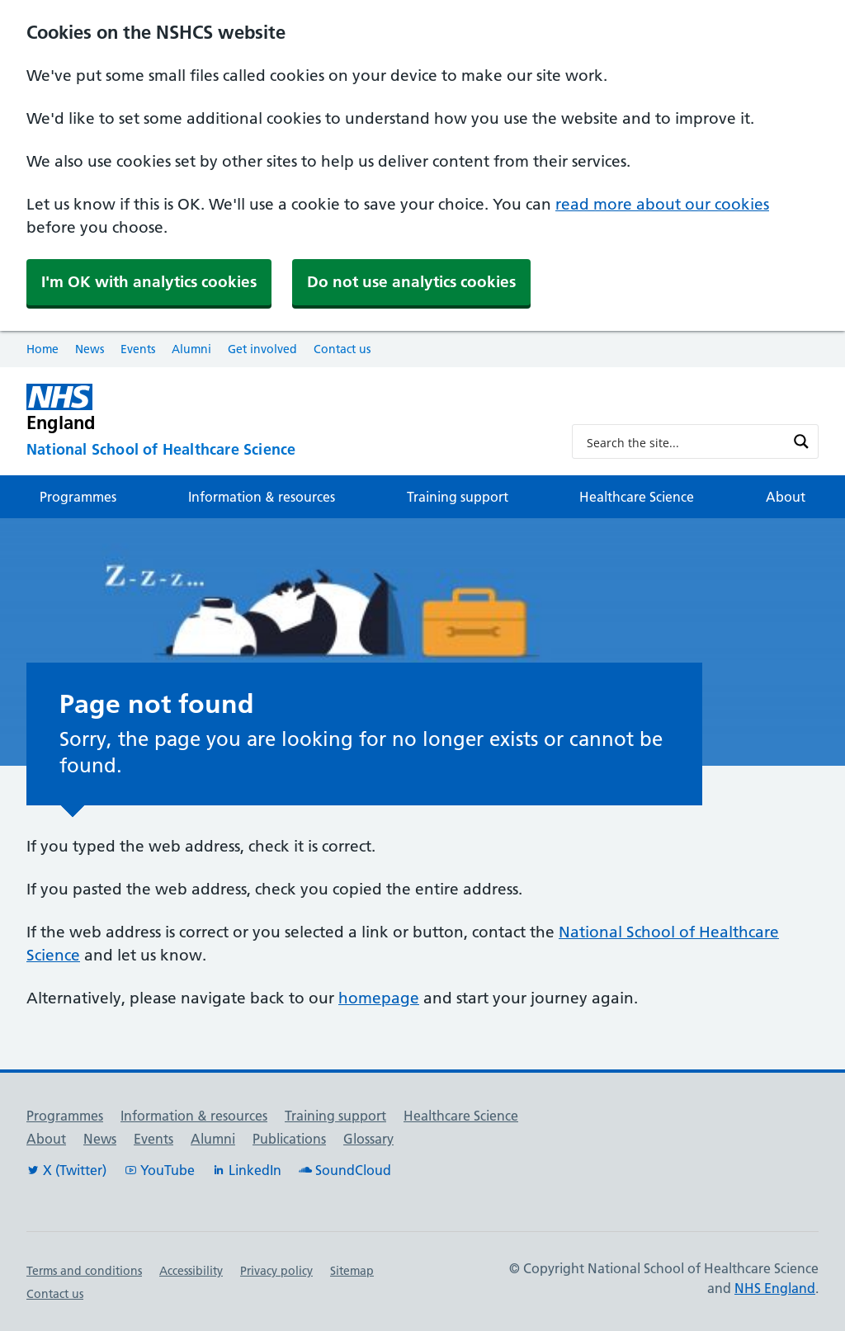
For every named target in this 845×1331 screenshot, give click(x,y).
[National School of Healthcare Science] (285, 450)
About (785, 497)
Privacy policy (276, 1270)
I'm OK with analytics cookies (149, 281)
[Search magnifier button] (801, 441)
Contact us (342, 349)
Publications (289, 1138)
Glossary (368, 1138)
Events (137, 349)
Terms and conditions (84, 1270)
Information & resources (261, 497)
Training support (457, 497)
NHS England (774, 1288)
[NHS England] (285, 408)
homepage (378, 998)
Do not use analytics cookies (411, 281)
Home (42, 349)
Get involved (262, 349)
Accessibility (191, 1270)
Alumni (191, 349)
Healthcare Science (636, 497)
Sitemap (352, 1270)
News (89, 349)
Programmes (78, 497)
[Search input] (684, 441)
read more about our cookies (662, 204)
